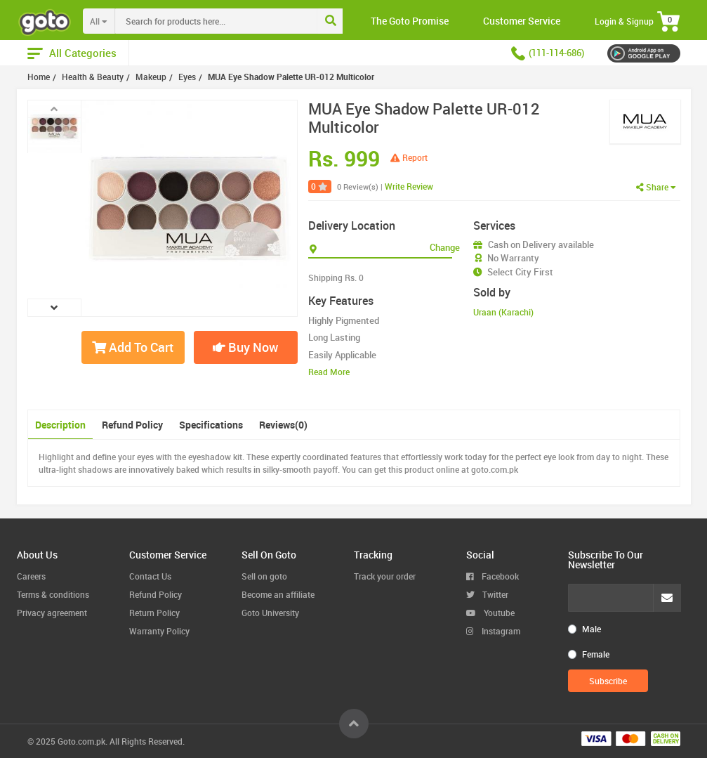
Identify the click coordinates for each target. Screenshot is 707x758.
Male (591, 628)
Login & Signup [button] (624, 21)
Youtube (490, 612)
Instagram (493, 630)
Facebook (492, 576)
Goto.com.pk (81, 741)
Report (409, 157)
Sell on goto (264, 576)
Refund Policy (132, 424)
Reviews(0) (283, 424)
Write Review (409, 186)
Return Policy (154, 612)
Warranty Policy (159, 630)
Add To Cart (132, 347)
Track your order (385, 576)
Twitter (487, 594)
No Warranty (513, 257)
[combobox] (245, 21)
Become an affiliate (278, 594)
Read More (329, 371)
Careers (31, 576)
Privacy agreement (52, 612)
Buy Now (245, 347)
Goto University (270, 612)
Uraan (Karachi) (503, 312)
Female (595, 654)
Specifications (211, 424)
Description (60, 424)
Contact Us (150, 576)
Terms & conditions (53, 594)
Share (656, 186)
